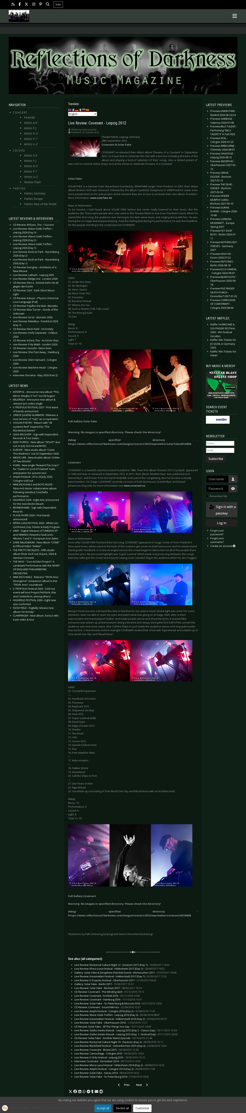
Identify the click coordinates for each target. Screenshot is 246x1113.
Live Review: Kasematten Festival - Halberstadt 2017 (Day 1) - (120, 976)
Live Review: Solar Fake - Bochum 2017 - (108, 988)
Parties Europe (33, 199)
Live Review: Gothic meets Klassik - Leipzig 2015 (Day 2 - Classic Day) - (125, 1030)
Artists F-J (30, 128)
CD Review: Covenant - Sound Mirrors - (107, 1007)
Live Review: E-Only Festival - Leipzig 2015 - (109, 1057)
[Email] (220, 450)
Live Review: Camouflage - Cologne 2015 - (109, 1053)
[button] (70, 1091)
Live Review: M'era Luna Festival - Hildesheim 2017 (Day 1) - (119, 968)
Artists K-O (31, 133)
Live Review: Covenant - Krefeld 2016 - (107, 995)
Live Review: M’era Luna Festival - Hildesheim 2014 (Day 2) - (119, 1065)
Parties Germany (34, 193)
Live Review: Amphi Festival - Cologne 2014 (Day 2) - (114, 1069)
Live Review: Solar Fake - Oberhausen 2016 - (110, 1022)
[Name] (220, 443)
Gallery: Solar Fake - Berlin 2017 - (104, 984)
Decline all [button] (122, 1108)
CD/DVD (19, 150)
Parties (19, 188)
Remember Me (218, 496)
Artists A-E (30, 123)
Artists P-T (30, 139)
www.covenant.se (134, 485)
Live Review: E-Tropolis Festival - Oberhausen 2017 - (115, 980)
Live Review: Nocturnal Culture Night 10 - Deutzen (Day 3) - (118, 1042)
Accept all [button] (103, 1108)
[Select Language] (82, 114)
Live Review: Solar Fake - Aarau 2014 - (106, 1073)
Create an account (222, 546)
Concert (20, 112)
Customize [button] (142, 1108)
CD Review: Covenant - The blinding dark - (109, 992)
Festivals (29, 117)
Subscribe (216, 459)
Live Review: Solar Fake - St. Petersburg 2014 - (111, 1076)
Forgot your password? (217, 532)
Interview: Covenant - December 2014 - (107, 1061)
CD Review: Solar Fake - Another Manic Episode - (113, 1038)
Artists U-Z (31, 144)
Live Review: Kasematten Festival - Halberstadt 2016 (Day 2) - (120, 1019)
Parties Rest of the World (40, 204)
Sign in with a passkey (222, 509)
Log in (221, 523)
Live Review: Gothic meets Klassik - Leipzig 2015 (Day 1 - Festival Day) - (126, 1034)
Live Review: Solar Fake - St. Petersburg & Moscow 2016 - (118, 1003)
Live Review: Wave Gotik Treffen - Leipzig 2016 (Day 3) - (117, 1015)
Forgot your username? (217, 540)
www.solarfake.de (101, 198)
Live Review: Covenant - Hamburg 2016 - (108, 999)
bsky (58, 4)
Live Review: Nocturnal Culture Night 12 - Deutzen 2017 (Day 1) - (121, 965)
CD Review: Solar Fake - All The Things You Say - (112, 1026)
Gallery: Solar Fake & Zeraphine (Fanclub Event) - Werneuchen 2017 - (125, 972)
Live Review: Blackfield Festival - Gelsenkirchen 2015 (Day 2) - (120, 1046)
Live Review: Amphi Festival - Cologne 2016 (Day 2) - (114, 1011)
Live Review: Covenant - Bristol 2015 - (106, 1049)
